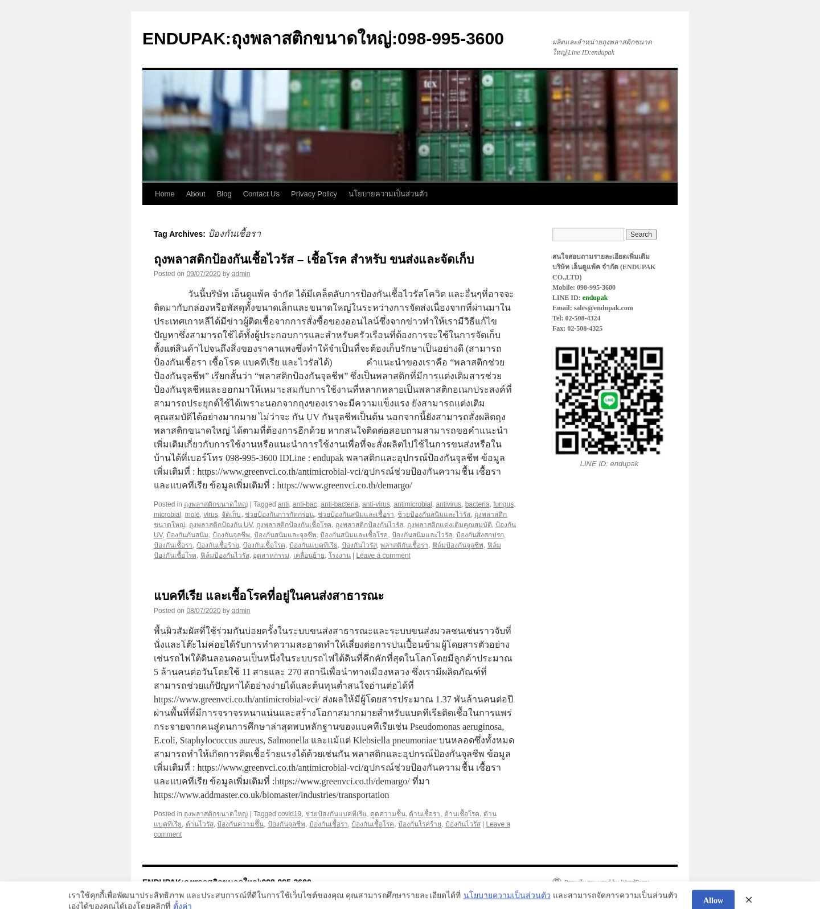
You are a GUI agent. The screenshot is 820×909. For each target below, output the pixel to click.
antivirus (448, 504)
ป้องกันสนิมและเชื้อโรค (354, 535)
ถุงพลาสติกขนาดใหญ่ (216, 504)
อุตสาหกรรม (271, 556)
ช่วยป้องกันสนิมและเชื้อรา (356, 515)
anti (283, 504)
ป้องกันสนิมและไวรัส (422, 535)
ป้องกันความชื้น (240, 824)
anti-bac (305, 504)
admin (241, 274)
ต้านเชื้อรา (424, 814)
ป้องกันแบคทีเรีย (313, 545)
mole (192, 515)
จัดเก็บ (231, 515)
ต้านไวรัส (200, 824)
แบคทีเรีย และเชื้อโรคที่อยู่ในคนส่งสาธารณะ (269, 595)
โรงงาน (340, 556)
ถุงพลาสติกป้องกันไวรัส (369, 525)
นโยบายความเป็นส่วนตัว (388, 194)
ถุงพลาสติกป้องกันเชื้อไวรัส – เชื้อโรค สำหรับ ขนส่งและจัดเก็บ (314, 259)
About (196, 194)
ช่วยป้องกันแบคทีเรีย (335, 814)
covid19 (289, 814)
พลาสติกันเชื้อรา (404, 545)
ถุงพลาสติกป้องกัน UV (221, 525)
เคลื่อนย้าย (309, 556)
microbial (167, 515)
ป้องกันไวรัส (359, 545)
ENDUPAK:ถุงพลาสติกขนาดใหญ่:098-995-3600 (323, 38)
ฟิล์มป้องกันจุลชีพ (457, 545)
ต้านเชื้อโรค (461, 814)
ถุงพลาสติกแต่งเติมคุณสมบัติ (449, 525)
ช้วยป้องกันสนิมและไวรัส (433, 515)
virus (210, 515)
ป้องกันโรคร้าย (419, 824)
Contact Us (261, 194)
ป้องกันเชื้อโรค (264, 545)
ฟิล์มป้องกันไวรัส (224, 556)
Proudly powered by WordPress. (607, 882)
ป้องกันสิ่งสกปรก (480, 535)
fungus (503, 504)
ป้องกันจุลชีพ (231, 535)
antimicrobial (412, 504)
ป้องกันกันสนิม (187, 535)
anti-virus (376, 504)
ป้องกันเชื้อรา (173, 545)
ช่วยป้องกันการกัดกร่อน (279, 515)
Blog (224, 194)
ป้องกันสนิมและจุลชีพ (285, 535)
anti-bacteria (339, 504)
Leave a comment (383, 556)
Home (165, 194)
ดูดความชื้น (387, 814)
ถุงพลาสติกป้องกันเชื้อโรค (293, 525)
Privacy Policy (314, 194)
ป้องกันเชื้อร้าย (217, 545)
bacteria (477, 504)
